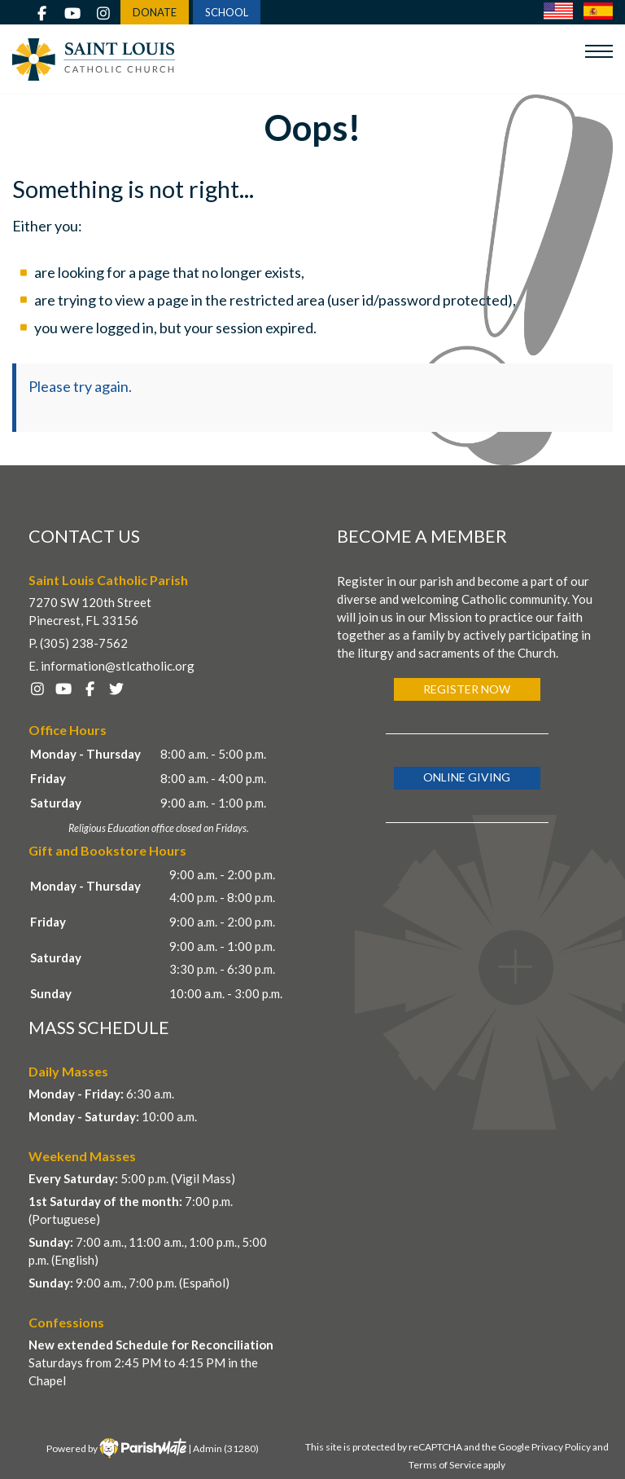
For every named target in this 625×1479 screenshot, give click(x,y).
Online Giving (466, 777)
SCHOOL (226, 12)
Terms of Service (445, 1465)
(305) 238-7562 (84, 643)
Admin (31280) (226, 1448)
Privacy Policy (561, 1447)
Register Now (466, 689)
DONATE (155, 12)
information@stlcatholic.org (117, 665)
